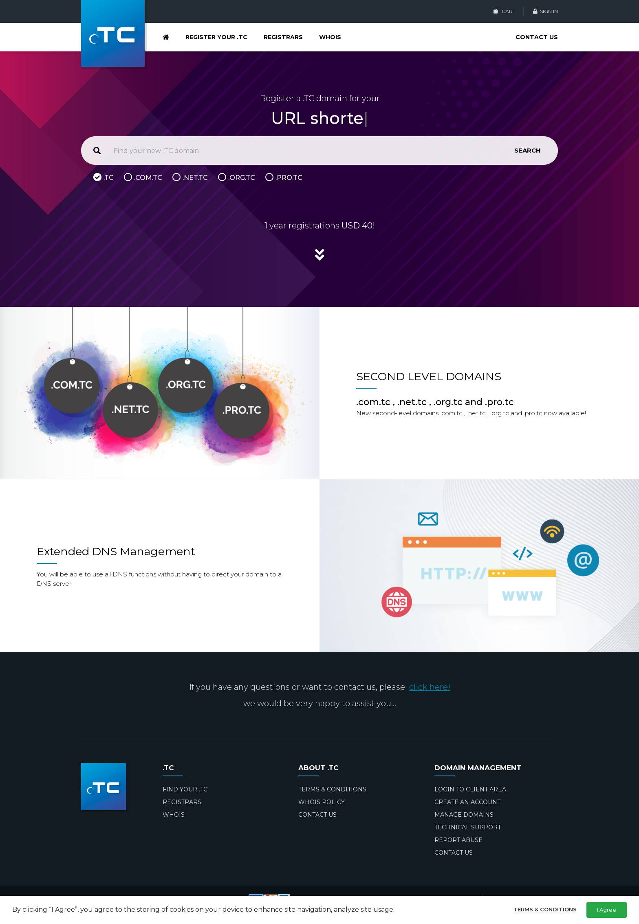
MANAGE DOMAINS (464, 814)
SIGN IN (545, 11)
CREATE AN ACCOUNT (467, 802)
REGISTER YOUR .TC (216, 37)
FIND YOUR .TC (185, 789)
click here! (429, 687)
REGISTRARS (283, 37)
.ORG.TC (241, 178)
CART (505, 11)
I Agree (606, 909)
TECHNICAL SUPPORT (467, 827)
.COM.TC (148, 178)
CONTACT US (537, 37)
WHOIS (330, 37)
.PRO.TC (288, 178)
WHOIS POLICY (321, 802)
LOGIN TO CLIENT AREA (470, 789)
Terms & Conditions (545, 909)
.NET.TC (195, 178)
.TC (109, 178)
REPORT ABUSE (458, 840)
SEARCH (527, 150)
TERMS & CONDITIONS (332, 789)
